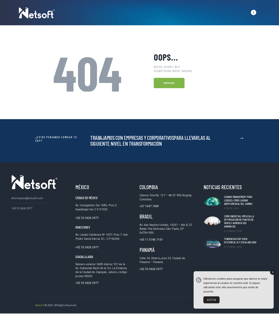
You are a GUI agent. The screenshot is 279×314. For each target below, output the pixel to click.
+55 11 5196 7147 (151, 240)
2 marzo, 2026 (231, 208)
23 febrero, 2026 (233, 247)
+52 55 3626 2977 (22, 209)
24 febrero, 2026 (233, 231)
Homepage (169, 83)
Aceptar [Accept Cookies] (211, 299)
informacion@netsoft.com (27, 198)
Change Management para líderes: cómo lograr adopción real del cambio (238, 201)
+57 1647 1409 (149, 206)
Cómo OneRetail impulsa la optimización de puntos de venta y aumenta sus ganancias (239, 222)
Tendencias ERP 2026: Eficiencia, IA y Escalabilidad (240, 241)
